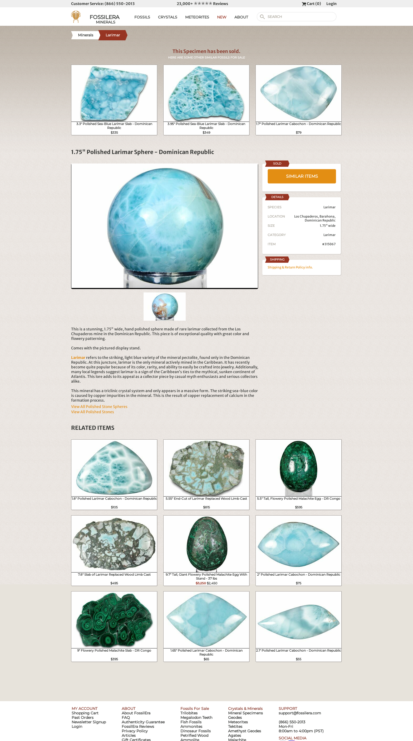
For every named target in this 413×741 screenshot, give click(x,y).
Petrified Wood (194, 735)
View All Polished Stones (92, 412)
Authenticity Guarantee (143, 722)
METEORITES (197, 17)
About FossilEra (136, 713)
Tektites (235, 726)
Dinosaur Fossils (195, 731)
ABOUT (241, 17)
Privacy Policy (135, 731)
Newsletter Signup (89, 722)
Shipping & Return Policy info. (290, 267)
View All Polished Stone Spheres (99, 406)
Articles (129, 735)
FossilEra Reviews (138, 726)
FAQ (126, 717)
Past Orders (83, 717)
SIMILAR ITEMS (302, 176)
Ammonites (191, 726)
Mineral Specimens (245, 713)
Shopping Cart (85, 713)
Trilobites (189, 713)
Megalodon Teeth (196, 717)
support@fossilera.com (300, 713)
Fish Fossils (190, 722)
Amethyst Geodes (244, 731)
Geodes (235, 717)
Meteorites (238, 722)
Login (331, 3)
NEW (222, 17)
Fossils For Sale (194, 708)
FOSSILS (142, 17)
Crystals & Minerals (245, 708)
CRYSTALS (167, 17)
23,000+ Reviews (202, 3)
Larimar (329, 235)
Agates (234, 735)
